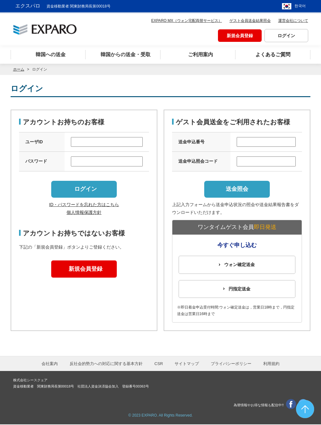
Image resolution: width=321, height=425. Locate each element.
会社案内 (50, 364)
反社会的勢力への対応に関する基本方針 (106, 364)
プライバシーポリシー (231, 364)
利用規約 (271, 364)
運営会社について (293, 20)
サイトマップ (187, 364)
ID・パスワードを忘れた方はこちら (84, 205)
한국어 (300, 6)
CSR (159, 364)
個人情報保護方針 (84, 212)
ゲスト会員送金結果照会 (250, 20)
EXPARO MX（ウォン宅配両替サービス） (186, 20)
